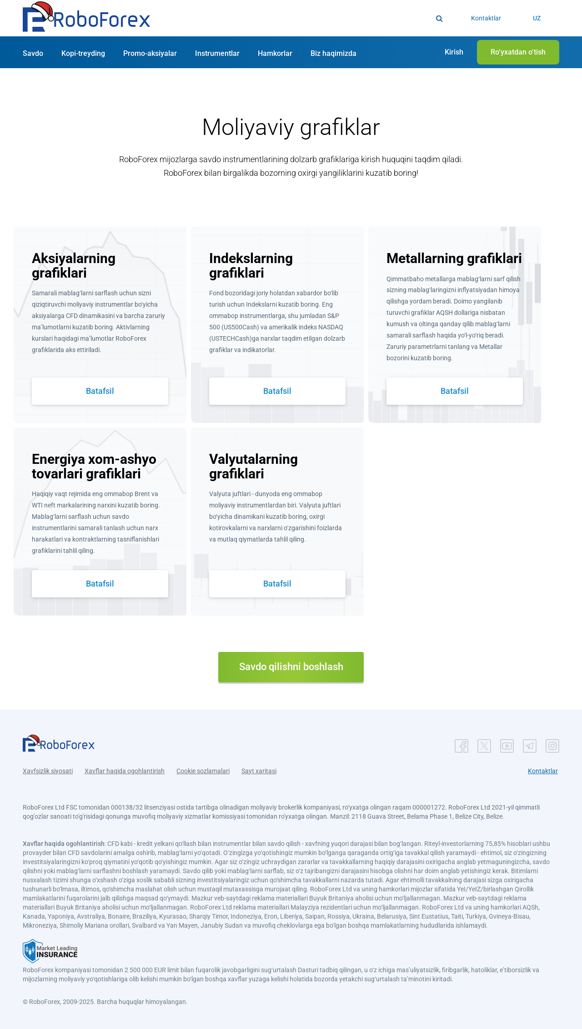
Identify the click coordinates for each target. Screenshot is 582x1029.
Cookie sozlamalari (203, 771)
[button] (86, 19)
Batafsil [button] (100, 391)
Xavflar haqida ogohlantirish (125, 771)
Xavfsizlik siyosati (48, 771)
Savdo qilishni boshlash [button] (291, 666)
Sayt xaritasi (258, 771)
